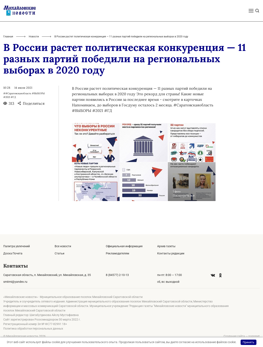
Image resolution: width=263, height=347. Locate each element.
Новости (34, 56)
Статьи (59, 253)
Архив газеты (166, 246)
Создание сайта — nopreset (242, 336)
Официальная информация (124, 246)
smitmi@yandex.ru (15, 281)
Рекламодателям (117, 253)
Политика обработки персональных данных (33, 328)
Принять (248, 342)
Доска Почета (12, 253)
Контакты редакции (170, 253)
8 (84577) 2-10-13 (117, 275)
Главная (8, 56)
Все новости (63, 246)
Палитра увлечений (16, 246)
